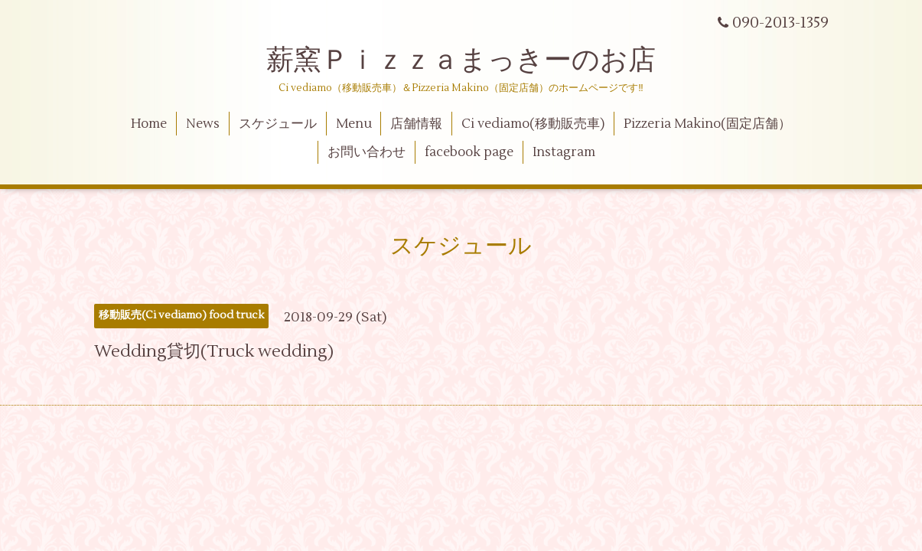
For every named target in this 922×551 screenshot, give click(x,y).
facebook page (469, 152)
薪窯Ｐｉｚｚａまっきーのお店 (474, 60)
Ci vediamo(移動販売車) (532, 124)
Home (149, 124)
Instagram (564, 152)
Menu (354, 124)
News (203, 124)
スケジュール (278, 124)
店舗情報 (416, 124)
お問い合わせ (366, 152)
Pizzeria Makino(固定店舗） (707, 124)
